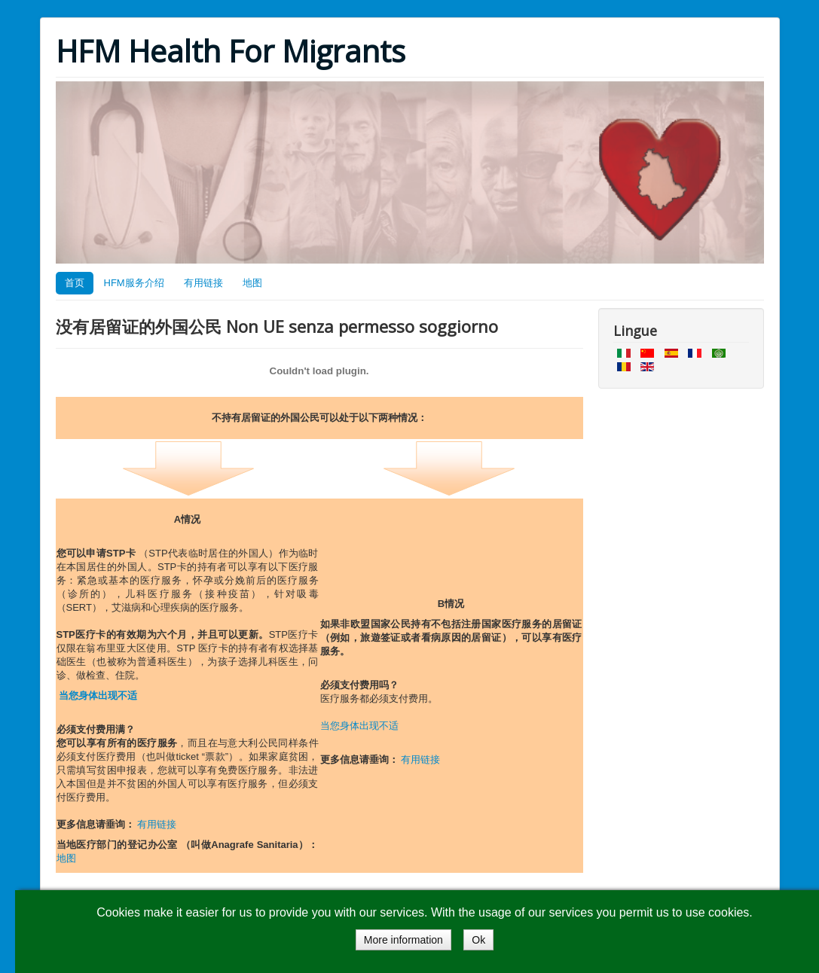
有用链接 (203, 282)
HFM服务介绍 (134, 282)
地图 (252, 282)
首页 (74, 282)
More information (403, 940)
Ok (478, 940)
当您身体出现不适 (98, 695)
